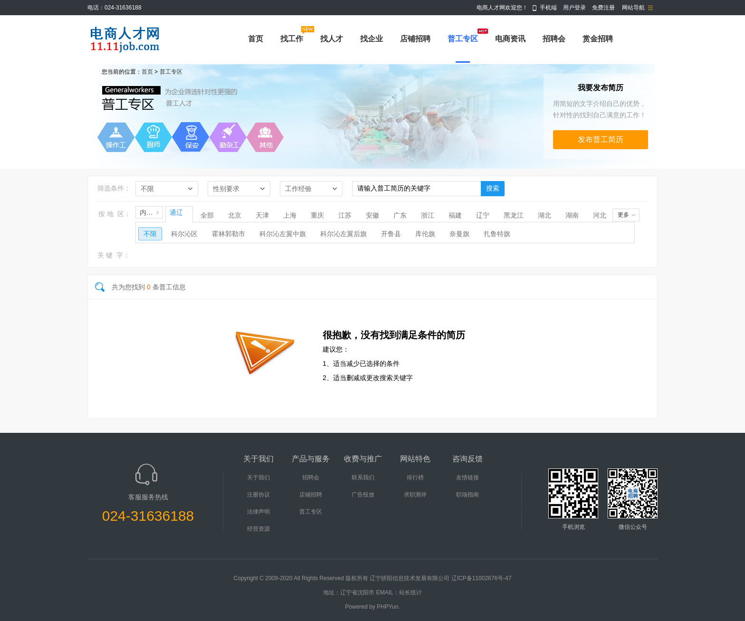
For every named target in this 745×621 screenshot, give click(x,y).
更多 (623, 214)
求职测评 (415, 494)
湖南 (572, 215)
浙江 (427, 215)
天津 (262, 215)
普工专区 (463, 39)
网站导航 (633, 7)
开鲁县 (391, 234)
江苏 (345, 215)
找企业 (371, 39)
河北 (599, 215)
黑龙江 (514, 215)
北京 (234, 215)
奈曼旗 (459, 234)
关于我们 (258, 477)
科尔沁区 (184, 234)
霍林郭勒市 (228, 234)
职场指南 (467, 494)
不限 (150, 234)
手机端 (548, 7)
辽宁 (482, 215)
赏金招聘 (598, 39)
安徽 (372, 215)
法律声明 (258, 511)
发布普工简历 (600, 139)
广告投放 (363, 494)
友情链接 (467, 477)
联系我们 (363, 477)
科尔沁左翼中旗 (282, 234)
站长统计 (410, 592)
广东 (400, 215)
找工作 (291, 39)
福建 (455, 215)
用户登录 (574, 7)
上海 (289, 215)
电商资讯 (510, 39)
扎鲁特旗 (497, 234)
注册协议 (258, 494)
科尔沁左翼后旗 (343, 234)
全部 (207, 215)
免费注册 (603, 7)
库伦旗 (425, 234)
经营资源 (258, 528)
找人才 (331, 39)
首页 (255, 39)
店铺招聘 (415, 39)
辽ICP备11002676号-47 (481, 578)
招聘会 (554, 39)
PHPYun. (388, 606)
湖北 (544, 215)
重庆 (317, 215)
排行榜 (415, 477)
